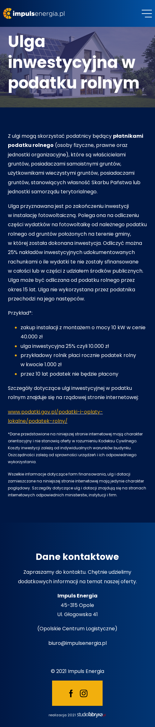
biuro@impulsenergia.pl (77, 643)
